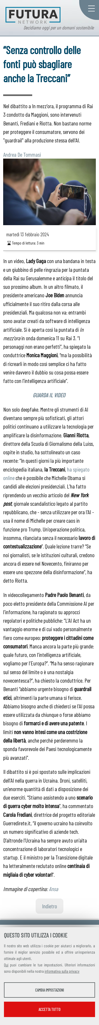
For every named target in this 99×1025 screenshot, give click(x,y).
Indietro (49, 905)
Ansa (53, 888)
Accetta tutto (49, 1009)
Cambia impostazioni (49, 990)
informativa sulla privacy (62, 971)
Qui (6, 964)
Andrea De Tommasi (22, 154)
